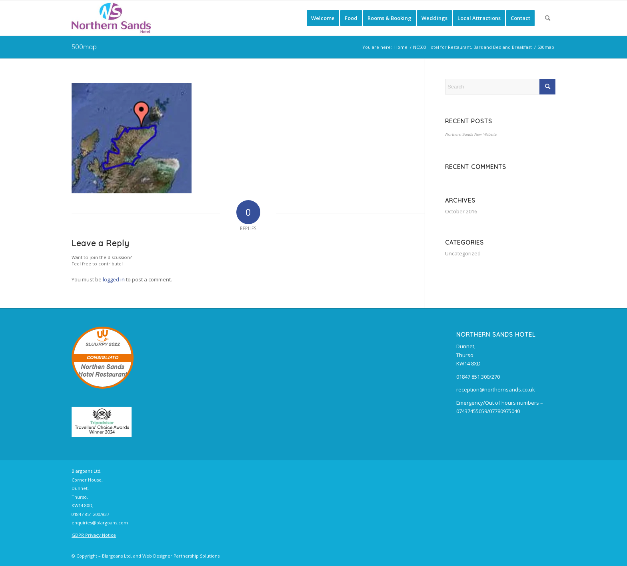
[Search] (547, 18)
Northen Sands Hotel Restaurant (102, 371)
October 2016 (461, 211)
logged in (114, 279)
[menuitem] (323, 18)
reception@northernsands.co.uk (495, 389)
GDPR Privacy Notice (94, 535)
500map (84, 47)
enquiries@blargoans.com (100, 523)
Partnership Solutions (197, 556)
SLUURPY (97, 344)
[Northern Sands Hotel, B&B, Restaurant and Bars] (111, 18)
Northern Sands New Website (471, 134)
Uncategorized (463, 253)
